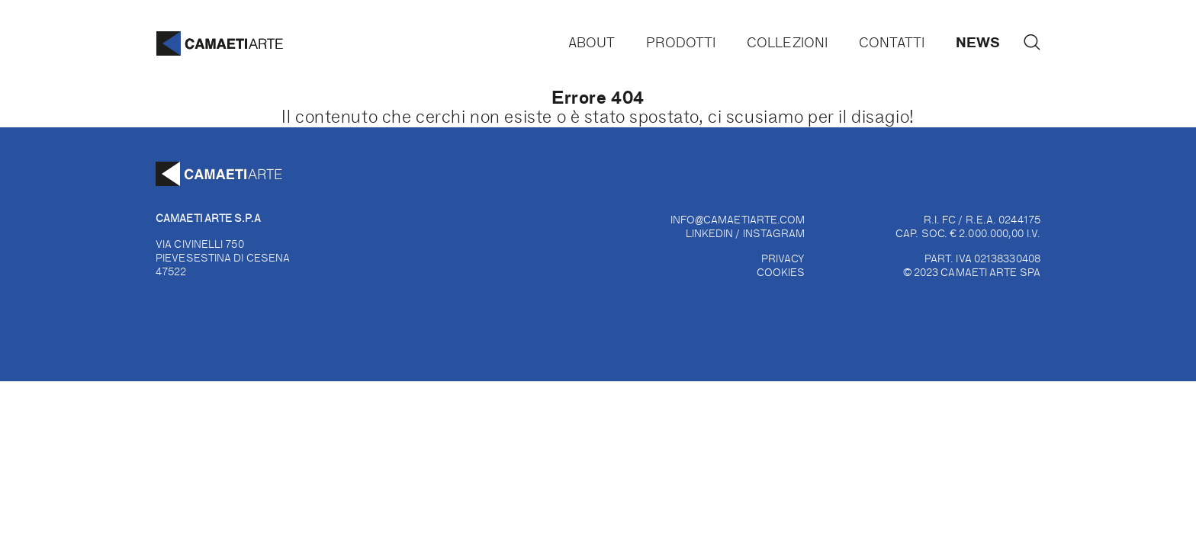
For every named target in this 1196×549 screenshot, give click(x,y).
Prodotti (681, 42)
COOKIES (781, 272)
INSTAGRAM (774, 233)
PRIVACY (783, 258)
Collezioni (787, 42)
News (978, 41)
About (591, 42)
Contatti (892, 42)
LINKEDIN (710, 233)
